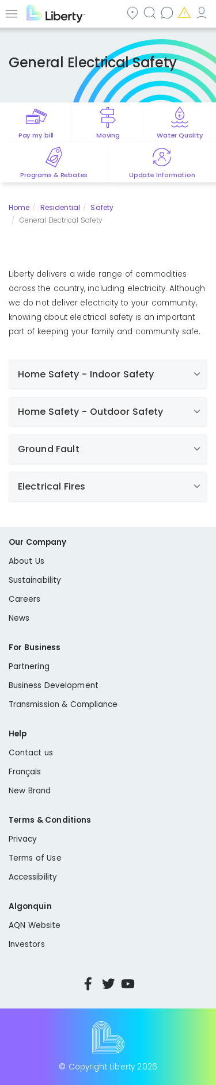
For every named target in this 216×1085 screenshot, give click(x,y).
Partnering (29, 666)
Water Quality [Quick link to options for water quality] (180, 135)
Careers (24, 599)
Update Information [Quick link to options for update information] (162, 174)
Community (133, 12)
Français (25, 771)
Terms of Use (35, 858)
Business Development (53, 685)
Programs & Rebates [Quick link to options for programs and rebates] (54, 174)
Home (19, 207)
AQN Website (34, 925)
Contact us (168, 12)
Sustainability (35, 580)
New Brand (30, 790)
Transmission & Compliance (63, 704)
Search (151, 12)
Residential (60, 207)
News (19, 618)
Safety (101, 207)
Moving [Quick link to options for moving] (108, 135)
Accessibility (33, 877)
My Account (202, 12)
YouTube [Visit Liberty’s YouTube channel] (127, 983)
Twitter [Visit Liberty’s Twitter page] (108, 983)
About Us (26, 561)
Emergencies (185, 12)
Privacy (23, 839)
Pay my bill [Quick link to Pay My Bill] (36, 135)
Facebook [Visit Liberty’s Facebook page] (88, 983)
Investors (27, 944)
